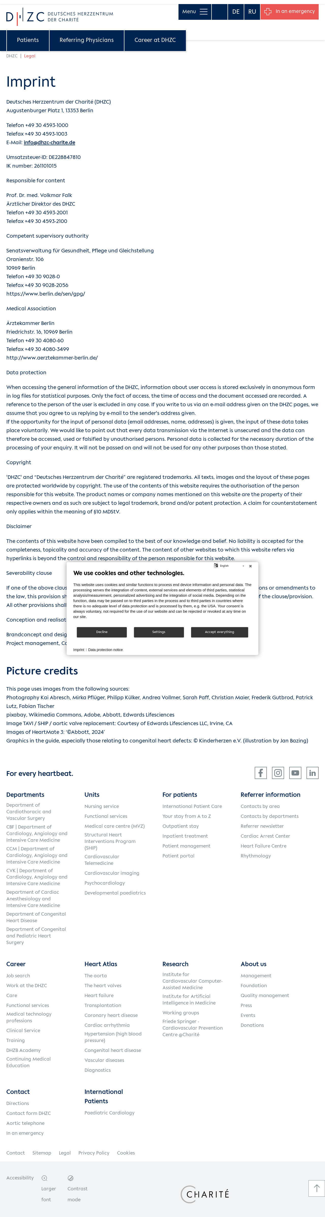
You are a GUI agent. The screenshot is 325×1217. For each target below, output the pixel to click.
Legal (65, 1153)
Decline (101, 632)
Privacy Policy (93, 1153)
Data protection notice (105, 649)
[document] (162, 598)
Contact (15, 1153)
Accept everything (219, 632)
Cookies (126, 1153)
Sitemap (41, 1153)
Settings (158, 632)
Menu (192, 8)
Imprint (78, 649)
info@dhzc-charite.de (49, 143)
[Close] (250, 566)
